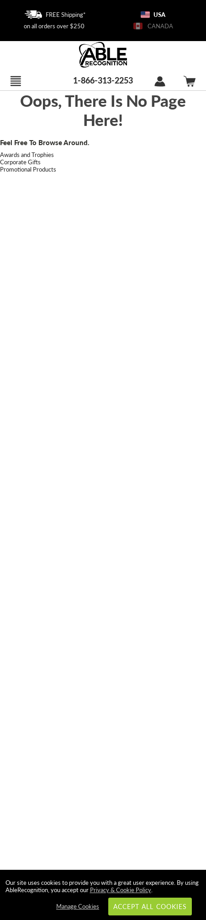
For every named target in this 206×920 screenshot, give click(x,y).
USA (153, 14)
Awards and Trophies (27, 154)
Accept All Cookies (150, 906)
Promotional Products (28, 169)
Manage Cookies (77, 906)
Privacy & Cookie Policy (120, 890)
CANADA (153, 26)
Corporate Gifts (20, 162)
